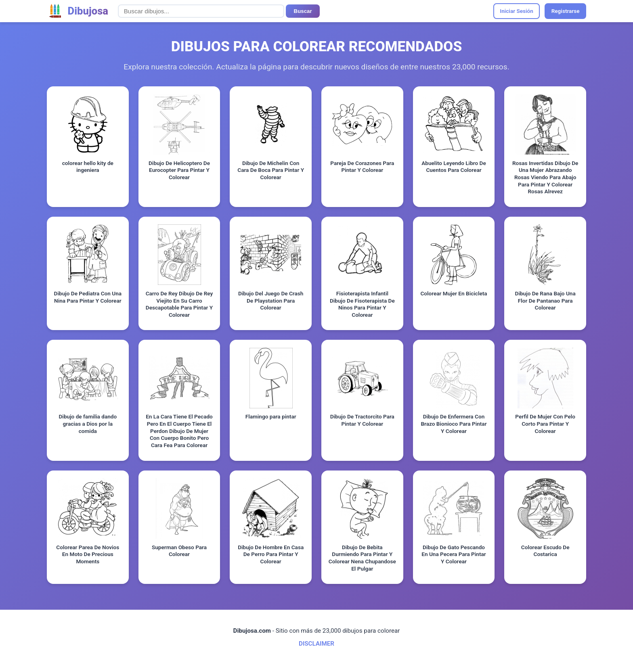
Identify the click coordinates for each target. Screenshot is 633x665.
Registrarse (565, 11)
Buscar (303, 11)
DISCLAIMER (316, 643)
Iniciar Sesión (516, 11)
